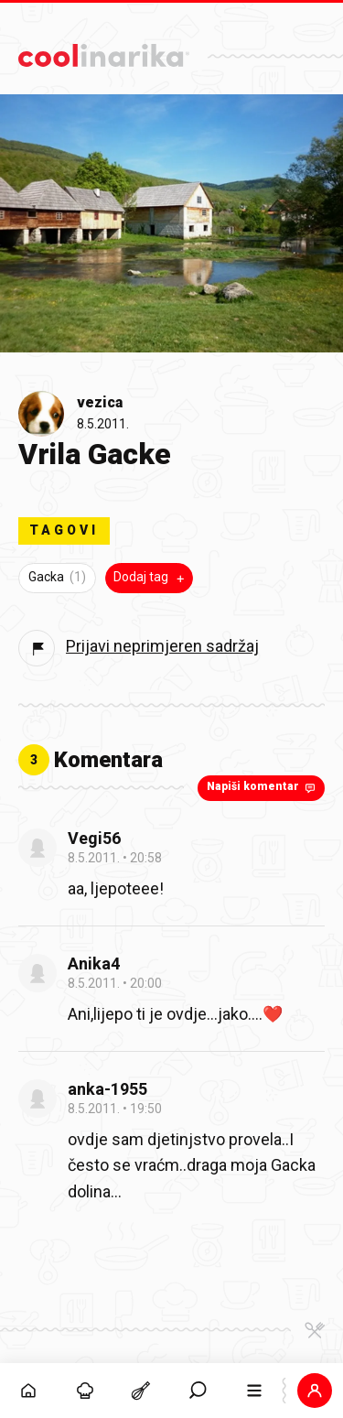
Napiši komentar (263, 787)
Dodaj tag (150, 577)
